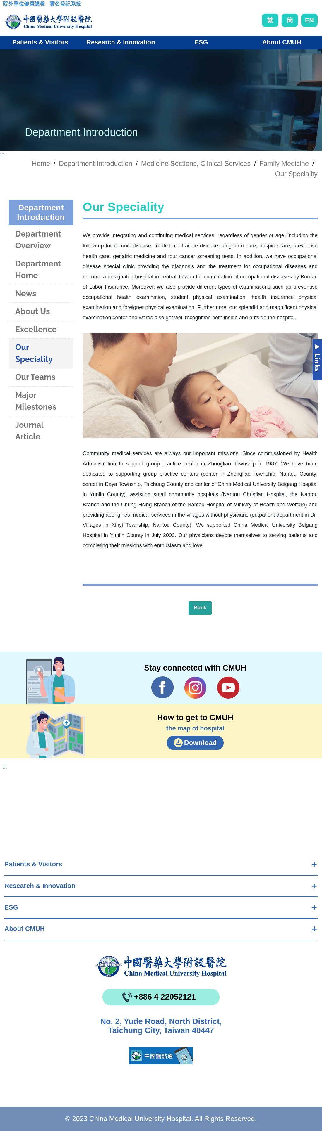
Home (41, 163)
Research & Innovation (40, 885)
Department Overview (38, 239)
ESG (11, 907)
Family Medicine (284, 163)
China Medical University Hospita (161, 966)
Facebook (162, 687)
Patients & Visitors (33, 864)
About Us (32, 311)
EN (309, 20)
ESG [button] (201, 42)
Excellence (36, 329)
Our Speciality (296, 174)
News (25, 293)
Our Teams (35, 377)
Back (200, 608)
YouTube (228, 687)
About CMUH (24, 928)
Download (200, 743)
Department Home (38, 269)
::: (7, 5)
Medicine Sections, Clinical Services (196, 163)
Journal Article (29, 430)
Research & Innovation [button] (121, 42)
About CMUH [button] (281, 42)
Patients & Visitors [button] (40, 42)
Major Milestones (35, 401)
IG (195, 688)
